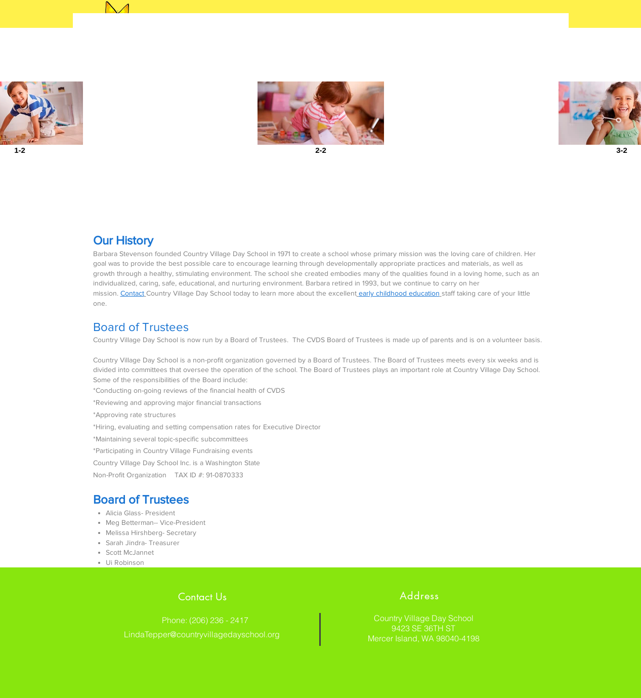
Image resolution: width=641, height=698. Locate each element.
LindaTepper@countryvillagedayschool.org (202, 634)
